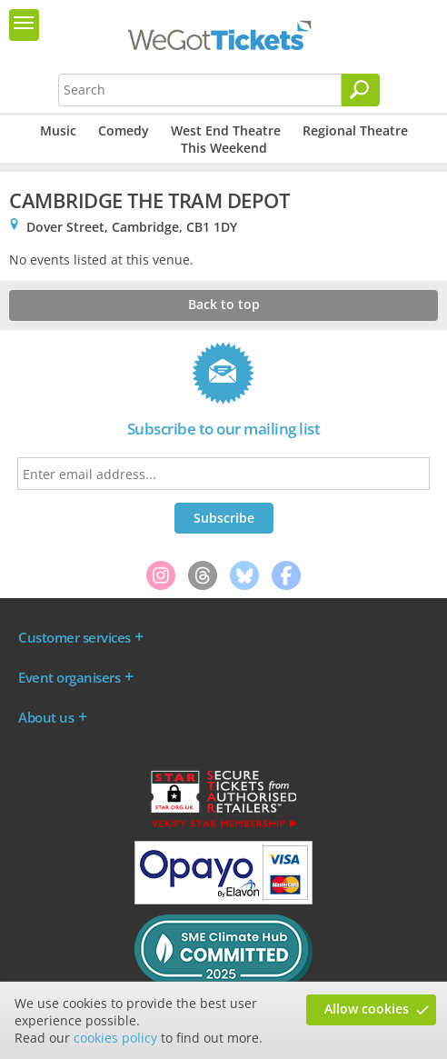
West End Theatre (226, 130)
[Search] (361, 90)
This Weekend (224, 147)
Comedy (123, 130)
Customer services (74, 637)
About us (46, 717)
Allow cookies (366, 1008)
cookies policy (115, 1037)
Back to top (224, 304)
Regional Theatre (355, 130)
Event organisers (69, 677)
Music (58, 130)
